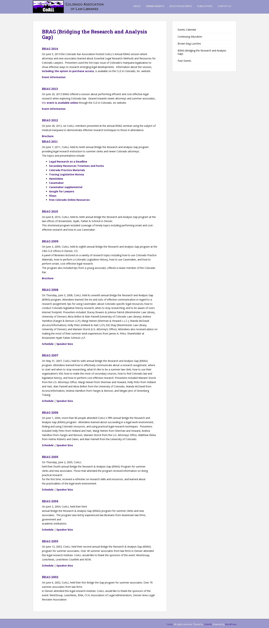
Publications (204, 6)
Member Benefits (155, 6)
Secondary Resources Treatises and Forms (76, 166)
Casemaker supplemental (66, 187)
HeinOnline (56, 178)
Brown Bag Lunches (189, 43)
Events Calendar (187, 29)
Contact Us (224, 6)
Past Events (184, 60)
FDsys (52, 195)
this (60, 102)
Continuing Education (190, 36)
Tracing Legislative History (66, 174)
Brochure (48, 136)
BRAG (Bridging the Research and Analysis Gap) (202, 52)
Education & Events (181, 6)
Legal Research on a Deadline (68, 161)
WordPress (230, 624)
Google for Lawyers (61, 191)
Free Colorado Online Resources (69, 199)
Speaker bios (64, 344)
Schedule (48, 344)
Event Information (54, 77)
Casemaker (56, 182)
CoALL (170, 624)
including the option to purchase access (68, 71)
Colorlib (208, 624)
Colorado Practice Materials (67, 170)
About (137, 6)
